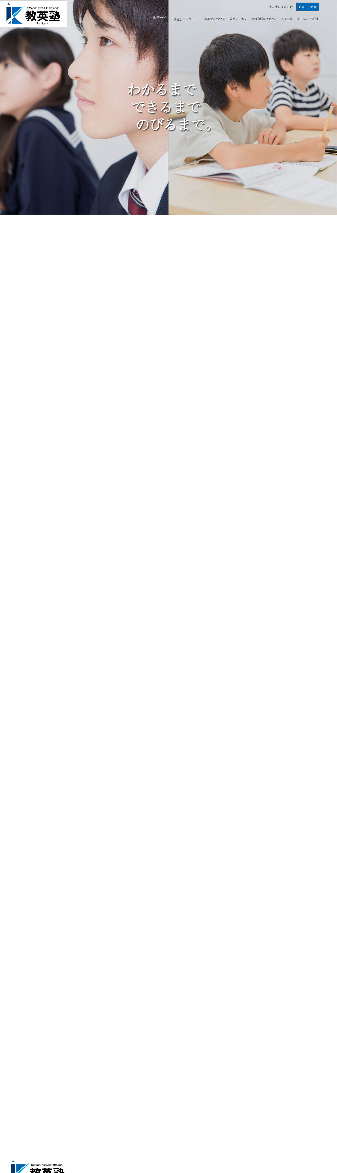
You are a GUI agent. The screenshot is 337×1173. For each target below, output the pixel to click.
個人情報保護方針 (280, 11)
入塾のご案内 (231, 21)
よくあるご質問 (306, 21)
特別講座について (259, 21)
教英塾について (205, 21)
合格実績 (283, 21)
